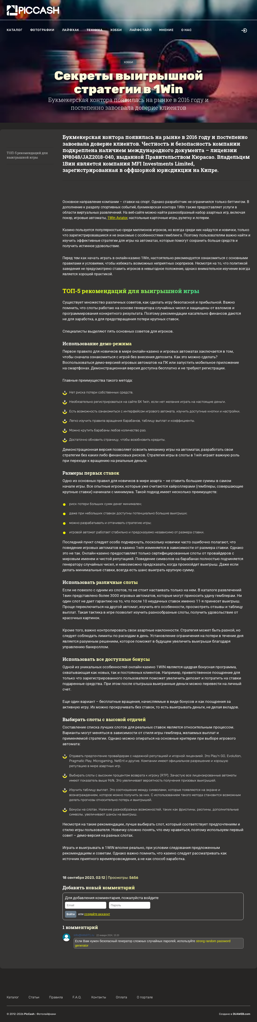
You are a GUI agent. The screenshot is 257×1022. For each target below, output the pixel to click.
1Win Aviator (117, 218)
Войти (71, 914)
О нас (186, 30)
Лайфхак (70, 30)
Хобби (116, 30)
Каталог (15, 30)
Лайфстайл (141, 30)
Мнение (166, 30)
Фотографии (42, 30)
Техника (95, 30)
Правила (56, 997)
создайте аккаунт (97, 914)
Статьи (34, 997)
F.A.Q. (77, 997)
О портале (145, 997)
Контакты (98, 997)
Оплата (121, 997)
